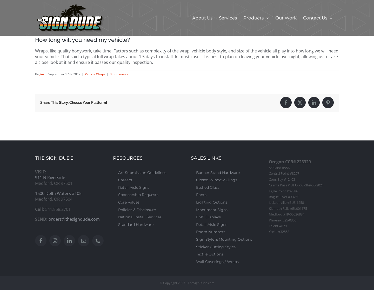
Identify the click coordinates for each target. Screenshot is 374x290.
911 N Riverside (50, 177)
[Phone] (98, 240)
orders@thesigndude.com (74, 219)
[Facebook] (40, 240)
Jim (41, 74)
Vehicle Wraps (95, 74)
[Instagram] (55, 240)
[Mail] (83, 240)
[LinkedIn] (69, 240)
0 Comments (119, 74)
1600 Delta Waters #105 (58, 193)
